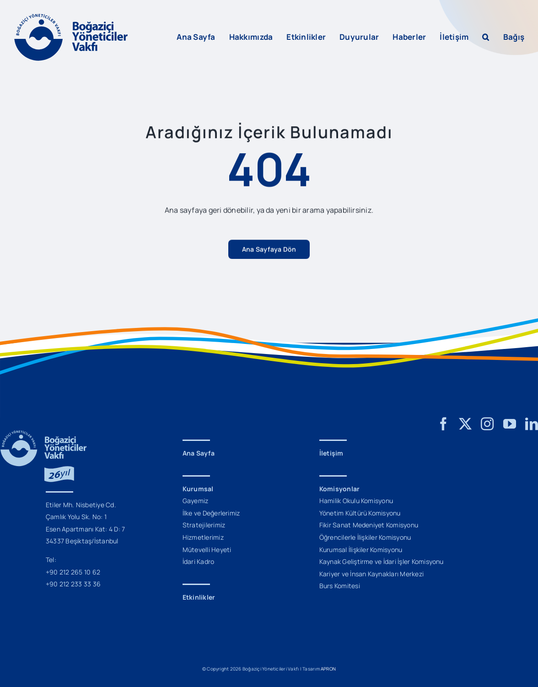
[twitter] (465, 424)
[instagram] (487, 424)
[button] (485, 37)
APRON (328, 669)
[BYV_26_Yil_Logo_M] (43, 434)
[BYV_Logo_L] (71, 17)
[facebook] (443, 424)
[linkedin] (531, 424)
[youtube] (509, 424)
